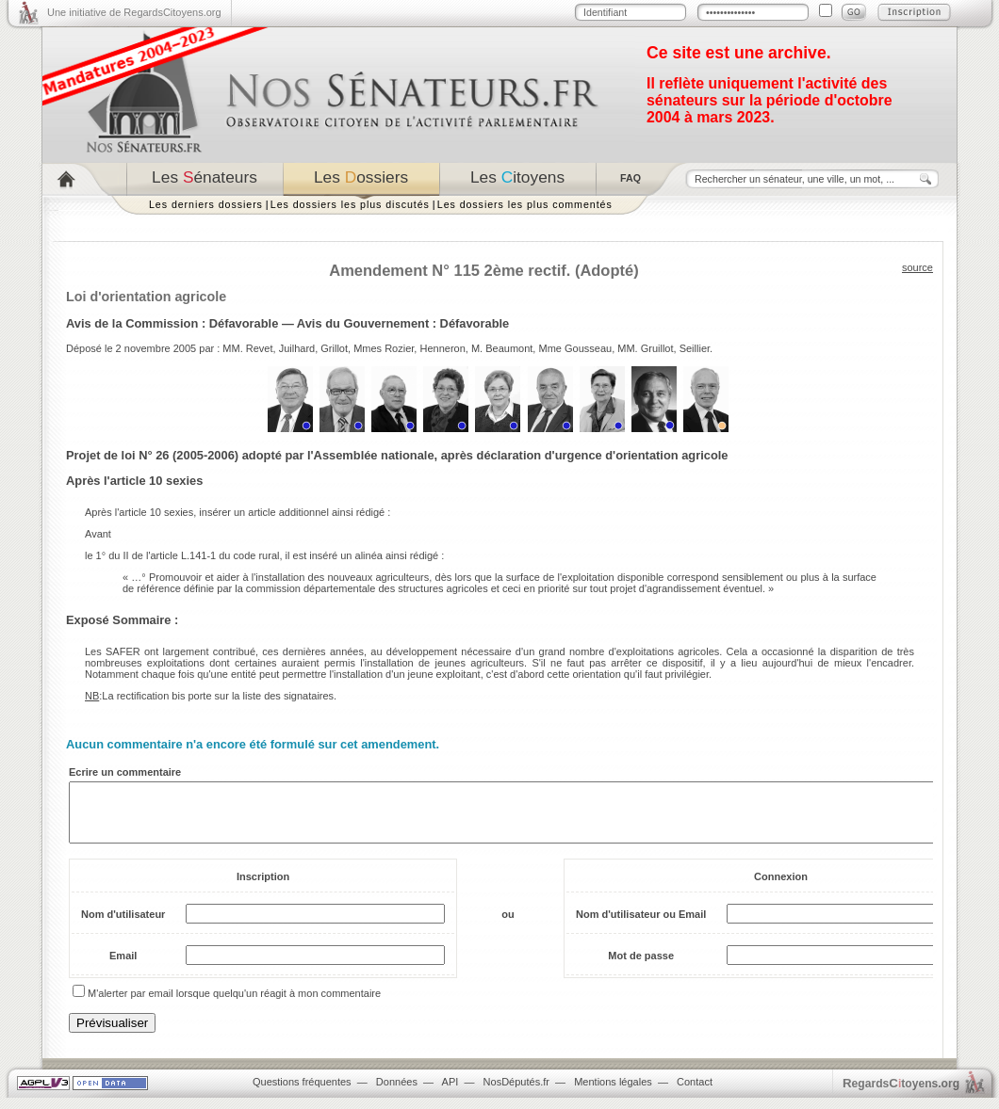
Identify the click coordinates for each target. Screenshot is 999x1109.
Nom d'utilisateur (123, 925)
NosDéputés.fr (516, 1093)
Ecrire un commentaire (125, 772)
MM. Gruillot (645, 348)
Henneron (442, 348)
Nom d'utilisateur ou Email (641, 925)
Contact (694, 1093)
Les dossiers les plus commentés (525, 204)
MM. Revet (247, 348)
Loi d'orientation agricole (146, 296)
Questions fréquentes (302, 1093)
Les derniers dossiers (206, 204)
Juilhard (297, 348)
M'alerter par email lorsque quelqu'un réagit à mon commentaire (234, 1004)
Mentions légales (613, 1093)
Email (123, 966)
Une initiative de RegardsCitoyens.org (134, 12)
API (450, 1093)
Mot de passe (641, 966)
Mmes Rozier (383, 348)
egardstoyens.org (901, 1094)
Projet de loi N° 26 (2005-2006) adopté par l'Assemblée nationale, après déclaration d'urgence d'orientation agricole (397, 455)
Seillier (695, 348)
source (917, 267)
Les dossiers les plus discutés (350, 204)
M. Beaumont (501, 348)
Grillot (334, 348)
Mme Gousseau (575, 348)
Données (397, 1093)
